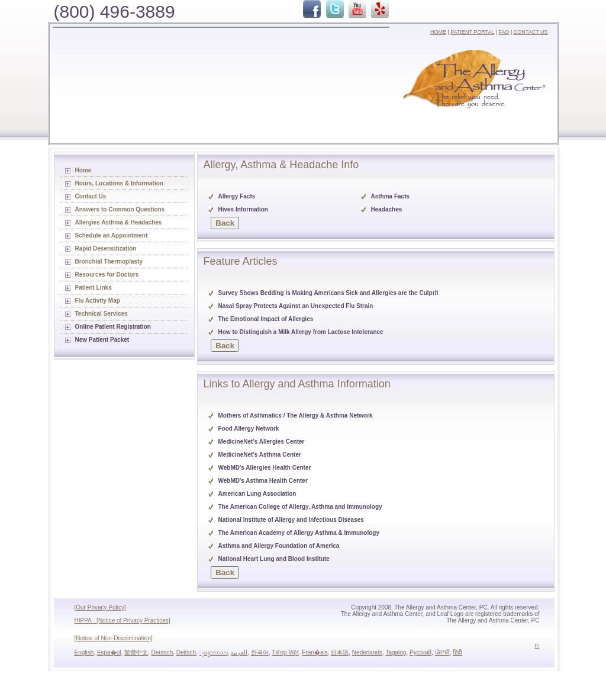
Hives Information (243, 209)
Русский (420, 652)
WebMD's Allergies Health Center (264, 467)
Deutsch (162, 652)
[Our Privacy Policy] (100, 607)
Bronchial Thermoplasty (109, 261)
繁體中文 (136, 652)
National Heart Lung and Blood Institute (274, 559)
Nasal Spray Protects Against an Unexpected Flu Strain (295, 306)
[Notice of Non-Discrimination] (114, 638)
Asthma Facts (390, 196)
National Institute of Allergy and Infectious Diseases (291, 519)
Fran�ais (314, 652)
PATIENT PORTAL (472, 32)
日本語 (340, 652)
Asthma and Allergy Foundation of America (279, 546)
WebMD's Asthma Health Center (263, 480)
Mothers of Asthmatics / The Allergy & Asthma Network (295, 415)
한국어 (260, 652)
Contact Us (91, 196)
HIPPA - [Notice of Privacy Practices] (122, 620)
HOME (438, 32)
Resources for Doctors (107, 274)
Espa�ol (109, 652)
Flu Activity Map (97, 300)
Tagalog (395, 652)
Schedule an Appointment (111, 235)
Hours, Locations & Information (119, 183)
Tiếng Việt (285, 652)
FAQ (503, 32)
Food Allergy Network (248, 428)
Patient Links (93, 287)
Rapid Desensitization (106, 248)
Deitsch (186, 652)
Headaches (386, 209)
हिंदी (457, 652)
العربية (239, 652)
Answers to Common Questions (120, 209)
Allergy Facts (237, 196)
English (84, 652)
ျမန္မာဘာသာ (213, 652)
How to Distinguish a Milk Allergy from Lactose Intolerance (300, 332)
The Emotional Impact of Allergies (266, 319)
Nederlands (367, 652)
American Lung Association (257, 493)
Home (83, 170)
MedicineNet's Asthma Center (259, 454)
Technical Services (101, 313)
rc (536, 645)
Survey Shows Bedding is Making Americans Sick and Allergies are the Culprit (328, 293)
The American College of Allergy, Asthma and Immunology (300, 506)
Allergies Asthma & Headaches (118, 222)
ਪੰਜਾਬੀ (442, 652)
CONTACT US (531, 32)
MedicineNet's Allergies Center (261, 441)
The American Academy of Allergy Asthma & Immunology (298, 533)
